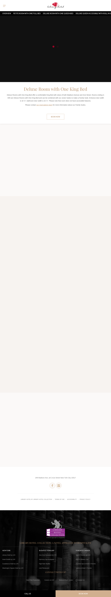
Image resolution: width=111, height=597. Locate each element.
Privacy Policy (85, 499)
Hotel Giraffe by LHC (8, 559)
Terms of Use (60, 499)
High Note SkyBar (44, 564)
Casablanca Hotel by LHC (10, 564)
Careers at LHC (49, 580)
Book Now (55, 117)
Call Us (27, 594)
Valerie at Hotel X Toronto (84, 568)
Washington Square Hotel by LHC (13, 568)
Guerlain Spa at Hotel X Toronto (86, 564)
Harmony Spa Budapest (46, 559)
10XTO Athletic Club (82, 559)
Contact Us (81, 580)
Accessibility (72, 499)
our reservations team (44, 105)
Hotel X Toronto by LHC (83, 555)
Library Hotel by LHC (8, 555)
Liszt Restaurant (44, 568)
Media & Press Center (66, 580)
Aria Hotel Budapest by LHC (48, 555)
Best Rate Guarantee (33, 580)
